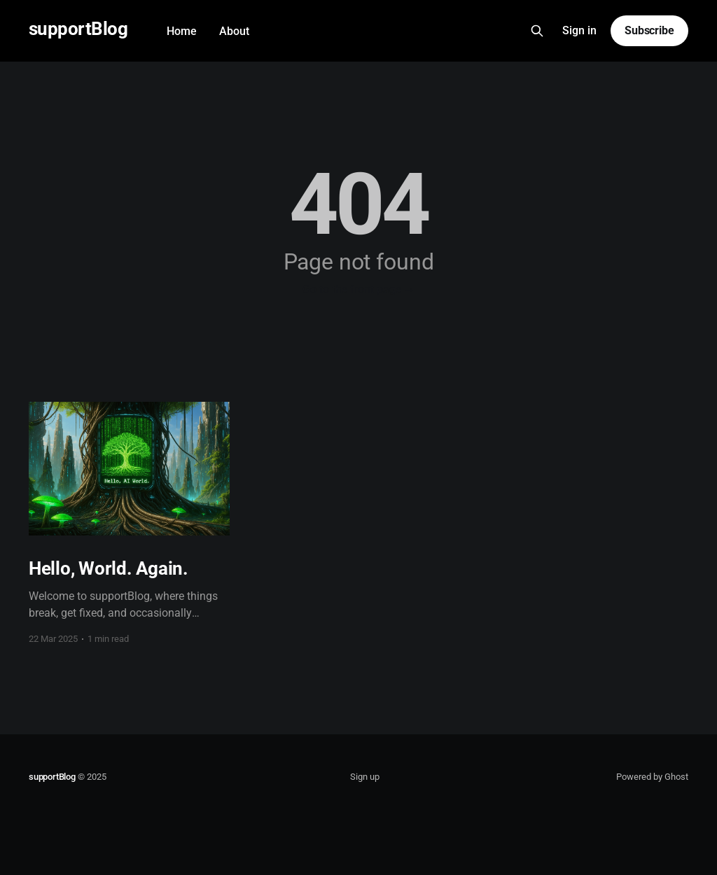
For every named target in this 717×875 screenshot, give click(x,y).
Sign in (579, 30)
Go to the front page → (358, 289)
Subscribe (649, 30)
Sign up (365, 776)
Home (182, 31)
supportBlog (78, 29)
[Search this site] (537, 31)
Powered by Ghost (652, 776)
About (234, 31)
